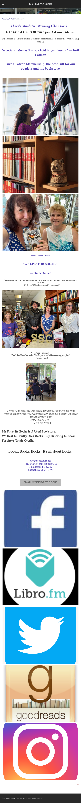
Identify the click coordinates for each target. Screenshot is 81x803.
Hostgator (37, 798)
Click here (19, 18)
